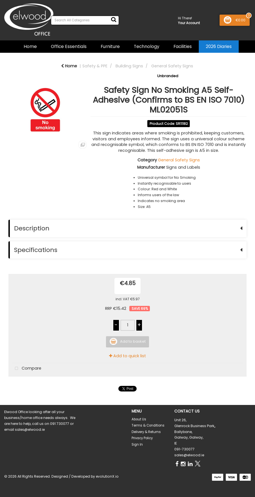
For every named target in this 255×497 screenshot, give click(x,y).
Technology (146, 46)
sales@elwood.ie (189, 455)
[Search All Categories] (85, 20)
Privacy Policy (142, 438)
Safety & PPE (94, 66)
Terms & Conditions (148, 425)
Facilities (182, 46)
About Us (139, 419)
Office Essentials (69, 46)
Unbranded (167, 76)
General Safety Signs (172, 66)
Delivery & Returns (146, 432)
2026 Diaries (219, 46)
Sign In (137, 444)
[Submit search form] (113, 19)
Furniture (110, 46)
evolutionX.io (107, 476)
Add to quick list (127, 356)
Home (30, 46)
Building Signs (129, 66)
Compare (26, 369)
